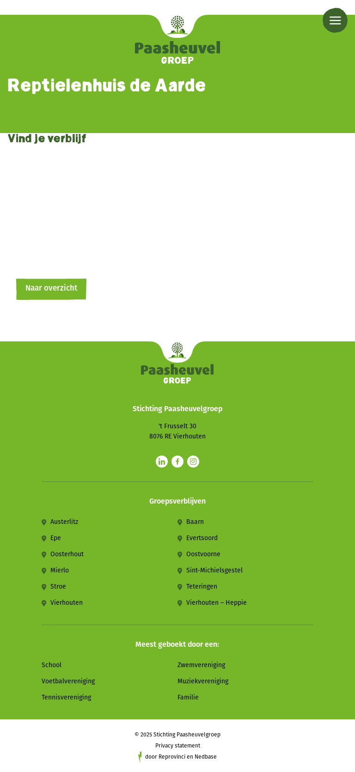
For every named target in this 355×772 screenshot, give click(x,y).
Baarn (195, 522)
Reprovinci (172, 757)
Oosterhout (67, 554)
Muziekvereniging (203, 681)
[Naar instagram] (193, 462)
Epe (55, 538)
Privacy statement (177, 745)
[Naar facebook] (177, 462)
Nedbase (206, 757)
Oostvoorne (203, 554)
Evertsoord (202, 538)
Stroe (58, 586)
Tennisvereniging (66, 697)
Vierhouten (66, 603)
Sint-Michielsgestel (214, 570)
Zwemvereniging (201, 665)
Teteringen (201, 586)
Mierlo (59, 570)
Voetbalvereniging (68, 681)
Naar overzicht (51, 288)
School (51, 665)
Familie (188, 697)
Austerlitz (64, 522)
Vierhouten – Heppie (216, 603)
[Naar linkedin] (162, 462)
